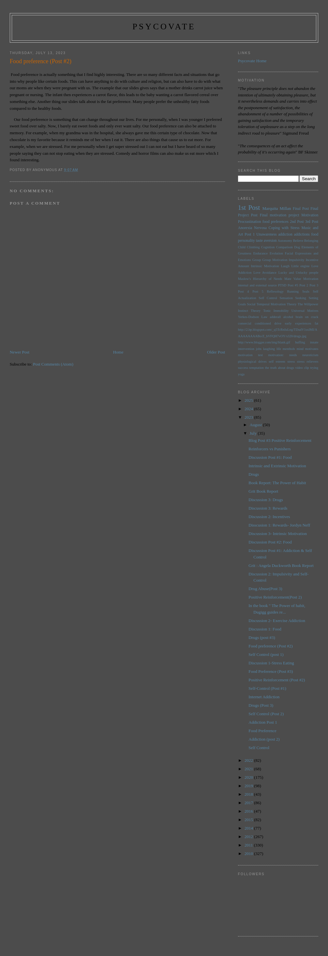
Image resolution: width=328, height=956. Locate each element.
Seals (305, 291)
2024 (249, 408)
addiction (285, 234)
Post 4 (243, 291)
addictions (302, 234)
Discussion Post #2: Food (270, 542)
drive (278, 323)
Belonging (311, 240)
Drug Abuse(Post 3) (265, 588)
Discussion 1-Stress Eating (271, 662)
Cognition (268, 247)
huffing (300, 342)
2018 (249, 794)
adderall (275, 317)
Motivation (309, 215)
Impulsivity (297, 260)
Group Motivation (275, 260)
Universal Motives (305, 310)
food (314, 234)
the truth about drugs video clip (287, 367)
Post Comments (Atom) (53, 364)
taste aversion (266, 241)
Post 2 (303, 285)
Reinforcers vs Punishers (269, 448)
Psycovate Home (252, 60)
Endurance (260, 253)
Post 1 (250, 234)
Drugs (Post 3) (260, 705)
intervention (246, 349)
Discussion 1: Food (264, 629)
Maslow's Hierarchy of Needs (260, 279)
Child (242, 247)
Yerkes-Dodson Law (252, 317)
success (243, 367)
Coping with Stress (284, 228)
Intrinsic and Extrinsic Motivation (277, 465)
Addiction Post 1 (262, 722)
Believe (298, 240)
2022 (249, 760)
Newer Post (19, 352)
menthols (289, 349)
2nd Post (297, 222)
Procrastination (249, 222)
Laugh (285, 266)
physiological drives (252, 361)
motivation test (250, 355)
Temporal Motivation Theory (277, 304)
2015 (249, 819)
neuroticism (310, 355)
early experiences (298, 323)
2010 (249, 853)
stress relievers (307, 361)
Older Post (216, 352)
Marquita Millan (276, 208)
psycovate (164, 26)
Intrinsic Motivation (265, 266)
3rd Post (311, 222)
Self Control (268, 298)
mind (300, 349)
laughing (269, 349)
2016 (249, 811)
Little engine (300, 266)
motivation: (276, 355)
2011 (249, 845)
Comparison (284, 247)
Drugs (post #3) (261, 637)
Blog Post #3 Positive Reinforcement (279, 440)
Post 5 (257, 291)
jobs (258, 349)
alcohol (288, 317)
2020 (249, 777)
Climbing (253, 247)
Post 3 (313, 285)
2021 (249, 768)
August (256, 424)
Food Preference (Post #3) (270, 671)
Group (256, 260)
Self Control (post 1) (265, 654)
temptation (256, 367)
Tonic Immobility (276, 310)
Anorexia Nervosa (252, 228)
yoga (241, 374)
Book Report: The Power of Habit (277, 482)
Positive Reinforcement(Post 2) (275, 597)
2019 (249, 785)
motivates (311, 349)
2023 (249, 417)
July (253, 433)
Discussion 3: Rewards (267, 508)
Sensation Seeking (292, 298)
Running (293, 291)
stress (291, 361)
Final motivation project (279, 215)
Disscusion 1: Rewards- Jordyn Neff (279, 525)
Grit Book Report (263, 491)
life (278, 349)
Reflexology (275, 291)
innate (314, 342)
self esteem (277, 361)
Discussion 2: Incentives (269, 516)
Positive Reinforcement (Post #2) (276, 679)
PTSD (282, 285)
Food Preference (262, 730)
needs (293, 355)
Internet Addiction (263, 696)
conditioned (263, 323)
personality (246, 241)
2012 (249, 836)
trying (314, 367)
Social (251, 304)
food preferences (275, 222)
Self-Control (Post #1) (267, 688)
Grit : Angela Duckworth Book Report (281, 565)
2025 (249, 400)
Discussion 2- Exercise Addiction (276, 620)
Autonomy (285, 240)
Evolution (276, 253)
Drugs (253, 474)
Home (118, 352)
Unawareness (266, 234)
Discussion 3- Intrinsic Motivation (277, 533)
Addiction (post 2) (263, 739)
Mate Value (292, 279)
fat (316, 323)
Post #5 (293, 285)
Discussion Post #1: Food (270, 457)
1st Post (249, 207)
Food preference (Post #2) (270, 646)
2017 (249, 802)
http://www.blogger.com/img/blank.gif (264, 342)
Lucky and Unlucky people (298, 272)
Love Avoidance (264, 272)
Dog (297, 247)
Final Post (301, 209)
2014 (249, 828)
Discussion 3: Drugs (265, 499)
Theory (256, 310)
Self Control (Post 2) (266, 713)
